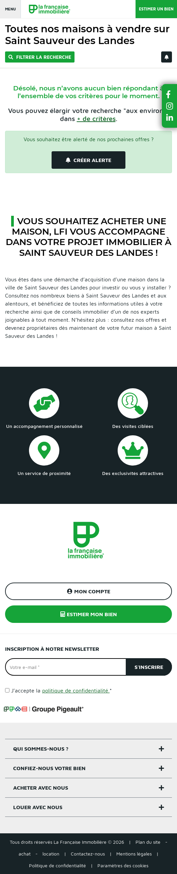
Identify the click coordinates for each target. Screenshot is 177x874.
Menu (10, 9)
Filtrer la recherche (39, 57)
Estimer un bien (156, 8)
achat (25, 854)
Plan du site (148, 842)
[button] (169, 94)
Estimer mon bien (88, 614)
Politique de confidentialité (57, 865)
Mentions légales (134, 854)
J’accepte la (61, 690)
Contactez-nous (88, 854)
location (50, 854)
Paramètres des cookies (122, 865)
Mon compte (88, 591)
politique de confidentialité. (76, 690)
